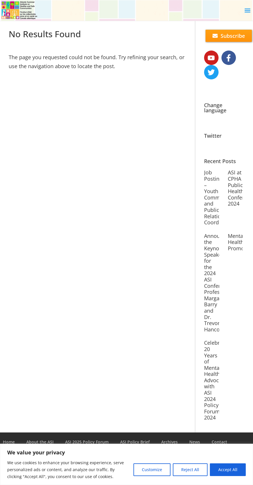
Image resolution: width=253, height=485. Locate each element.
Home (9, 442)
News (194, 442)
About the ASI (40, 442)
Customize (152, 469)
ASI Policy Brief (135, 442)
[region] (126, 464)
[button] (247, 10)
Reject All (190, 469)
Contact (219, 442)
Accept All (227, 469)
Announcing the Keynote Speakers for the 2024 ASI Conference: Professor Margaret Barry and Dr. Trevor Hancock (218, 282)
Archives (169, 442)
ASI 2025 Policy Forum (87, 442)
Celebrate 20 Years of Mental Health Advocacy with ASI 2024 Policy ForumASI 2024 (216, 380)
